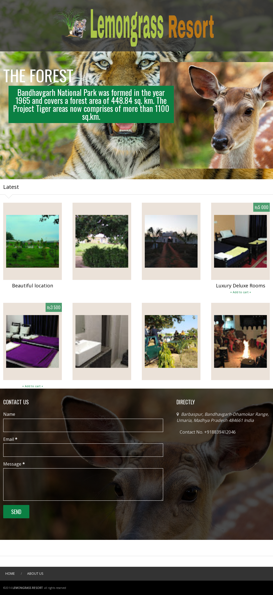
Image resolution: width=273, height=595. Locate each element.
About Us (35, 573)
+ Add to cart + (240, 292)
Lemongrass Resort (28, 588)
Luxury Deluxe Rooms (240, 285)
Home (10, 573)
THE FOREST (38, 78)
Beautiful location (32, 285)
